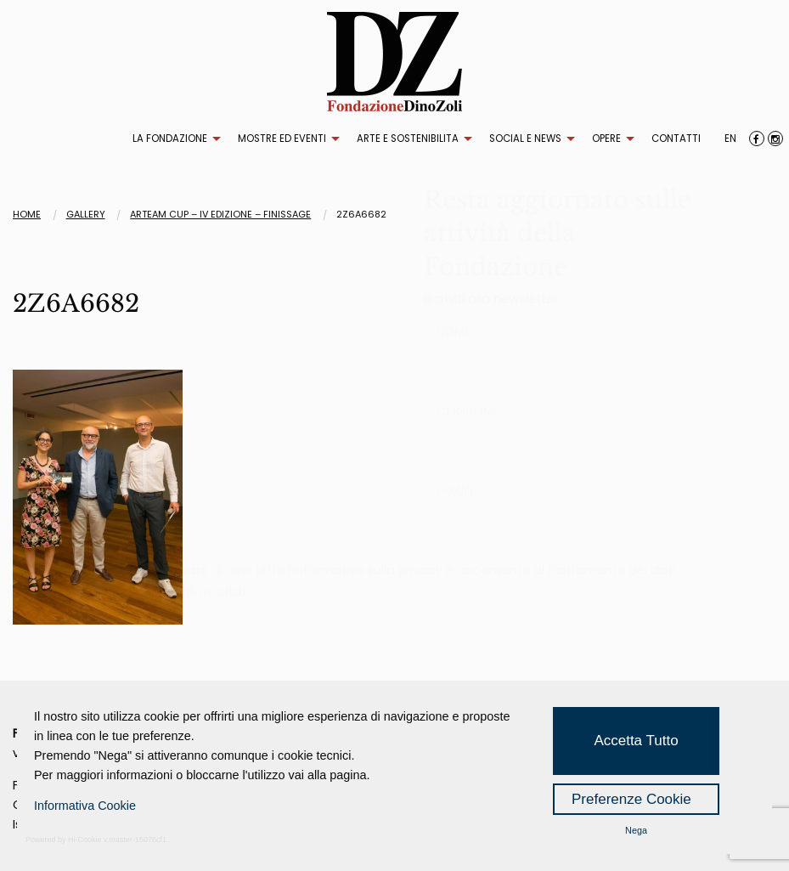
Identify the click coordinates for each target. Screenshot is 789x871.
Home (27, 214)
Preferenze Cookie (631, 799)
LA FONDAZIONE (169, 138)
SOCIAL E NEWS (525, 138)
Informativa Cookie (85, 805)
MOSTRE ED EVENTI (282, 138)
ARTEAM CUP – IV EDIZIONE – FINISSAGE (220, 214)
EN (730, 138)
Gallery (85, 214)
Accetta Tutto (636, 740)
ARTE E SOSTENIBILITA (408, 138)
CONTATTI (676, 138)
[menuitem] (172, 139)
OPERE (606, 138)
